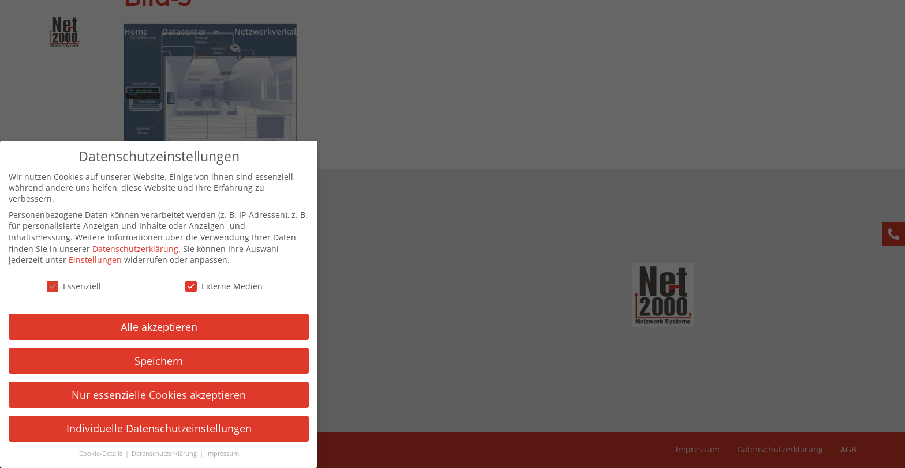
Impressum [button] (214, 454)
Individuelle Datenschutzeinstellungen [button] (151, 428)
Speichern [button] (151, 361)
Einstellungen (87, 259)
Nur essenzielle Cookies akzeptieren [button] (151, 395)
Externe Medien (216, 286)
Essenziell (66, 286)
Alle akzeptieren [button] (151, 327)
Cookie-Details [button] (93, 454)
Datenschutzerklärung (128, 248)
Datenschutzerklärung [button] (157, 454)
